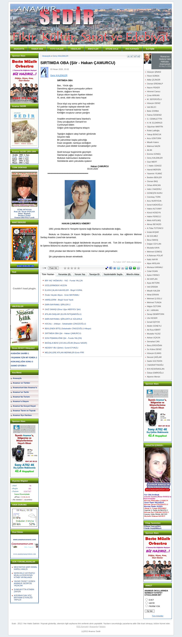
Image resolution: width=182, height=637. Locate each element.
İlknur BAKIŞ (152, 240)
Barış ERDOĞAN (154, 345)
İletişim (103, 626)
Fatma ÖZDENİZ (154, 115)
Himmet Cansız (153, 91)
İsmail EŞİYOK (153, 322)
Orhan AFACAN (154, 185)
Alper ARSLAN (153, 263)
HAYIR (152, 603)
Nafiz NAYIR (152, 259)
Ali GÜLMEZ (152, 236)
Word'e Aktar (133, 274)
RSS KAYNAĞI (132, 49)
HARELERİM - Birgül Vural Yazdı (59, 300)
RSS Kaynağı (82, 626)
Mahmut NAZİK (153, 146)
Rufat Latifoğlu (153, 130)
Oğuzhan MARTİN (155, 127)
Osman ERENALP (155, 84)
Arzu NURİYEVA (154, 201)
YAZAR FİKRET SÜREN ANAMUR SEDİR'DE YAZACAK (24, 583)
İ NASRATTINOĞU (155, 365)
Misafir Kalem (153, 142)
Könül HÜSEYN (154, 213)
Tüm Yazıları (48, 274)
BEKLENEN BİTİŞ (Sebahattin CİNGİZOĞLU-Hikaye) (68, 328)
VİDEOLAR (76, 49)
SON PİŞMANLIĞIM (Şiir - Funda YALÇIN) (63, 338)
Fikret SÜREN (153, 76)
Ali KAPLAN (152, 279)
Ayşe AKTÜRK (153, 283)
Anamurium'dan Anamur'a (25, 387)
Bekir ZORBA (153, 111)
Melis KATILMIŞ (154, 220)
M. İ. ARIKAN (153, 310)
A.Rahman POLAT (155, 255)
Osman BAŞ (152, 181)
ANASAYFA (19, 49)
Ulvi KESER (152, 318)
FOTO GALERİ (56, 49)
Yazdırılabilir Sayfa (113, 274)
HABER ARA (37, 49)
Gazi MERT (152, 162)
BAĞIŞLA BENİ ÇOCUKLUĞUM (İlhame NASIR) (66, 343)
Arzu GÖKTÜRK (154, 138)
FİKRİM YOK (154, 606)
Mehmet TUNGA (154, 302)
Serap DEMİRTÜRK (155, 314)
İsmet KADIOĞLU (154, 205)
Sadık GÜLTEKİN (154, 361)
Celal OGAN (152, 271)
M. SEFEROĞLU (154, 99)
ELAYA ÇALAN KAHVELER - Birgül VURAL (63, 290)
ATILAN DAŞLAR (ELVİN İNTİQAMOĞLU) (63, 314)
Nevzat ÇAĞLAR (154, 357)
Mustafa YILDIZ (153, 334)
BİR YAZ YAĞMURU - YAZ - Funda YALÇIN (64, 281)
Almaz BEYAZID (154, 224)
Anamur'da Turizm (21, 397)
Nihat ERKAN (153, 295)
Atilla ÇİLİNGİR (153, 80)
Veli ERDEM (152, 287)
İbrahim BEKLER (154, 177)
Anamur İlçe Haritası (22, 415)
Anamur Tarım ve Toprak (24, 411)
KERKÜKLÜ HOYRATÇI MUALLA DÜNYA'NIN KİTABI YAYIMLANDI (24, 575)
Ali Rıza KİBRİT (153, 330)
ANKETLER (93, 49)
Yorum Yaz (79, 274)
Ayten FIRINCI (153, 275)
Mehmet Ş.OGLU (154, 298)
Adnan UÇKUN (153, 338)
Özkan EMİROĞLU (155, 373)
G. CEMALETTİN (154, 119)
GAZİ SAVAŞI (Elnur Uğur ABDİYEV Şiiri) (63, 309)
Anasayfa (17, 378)
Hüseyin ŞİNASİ (154, 72)
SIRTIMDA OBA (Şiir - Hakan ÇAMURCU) (63, 333)
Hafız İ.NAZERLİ (154, 189)
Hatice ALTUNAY (154, 209)
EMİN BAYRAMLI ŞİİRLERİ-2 (57, 304)
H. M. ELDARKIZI (154, 123)
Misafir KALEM (153, 291)
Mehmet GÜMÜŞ (154, 252)
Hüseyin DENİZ (153, 103)
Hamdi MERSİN (154, 170)
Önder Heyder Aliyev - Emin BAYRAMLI (62, 295)
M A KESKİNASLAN (155, 369)
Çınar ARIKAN (153, 95)
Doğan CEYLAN (154, 244)
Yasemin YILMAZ (154, 173)
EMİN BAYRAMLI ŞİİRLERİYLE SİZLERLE (63, 319)
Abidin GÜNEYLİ (154, 326)
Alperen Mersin (153, 377)
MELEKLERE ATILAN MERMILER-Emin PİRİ (64, 352)
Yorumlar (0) (64, 274)
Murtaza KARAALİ (155, 267)
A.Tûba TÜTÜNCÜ (155, 228)
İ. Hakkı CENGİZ (154, 166)
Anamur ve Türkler (21, 383)
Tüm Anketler (158, 616)
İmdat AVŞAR (153, 232)
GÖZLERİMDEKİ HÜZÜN (56, 285)
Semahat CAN (153, 341)
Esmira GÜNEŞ (153, 154)
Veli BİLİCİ (151, 107)
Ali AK (149, 150)
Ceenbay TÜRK (154, 197)
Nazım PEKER (153, 87)
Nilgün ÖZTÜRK (154, 306)
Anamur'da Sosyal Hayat (24, 406)
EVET (151, 600)
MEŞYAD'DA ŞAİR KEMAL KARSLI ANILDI (25, 568)
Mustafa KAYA (153, 248)
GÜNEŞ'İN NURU (154, 193)
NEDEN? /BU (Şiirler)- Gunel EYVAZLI (61, 348)
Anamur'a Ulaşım (21, 401)
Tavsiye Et (94, 274)
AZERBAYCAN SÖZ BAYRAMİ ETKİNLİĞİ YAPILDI (23, 597)
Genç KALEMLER (60, 56)
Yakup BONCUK (154, 134)
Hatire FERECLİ (154, 216)
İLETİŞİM (150, 49)
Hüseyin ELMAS (154, 353)
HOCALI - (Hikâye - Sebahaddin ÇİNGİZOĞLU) (65, 324)
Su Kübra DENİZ (154, 349)
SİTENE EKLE (112, 49)
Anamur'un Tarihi (21, 392)
